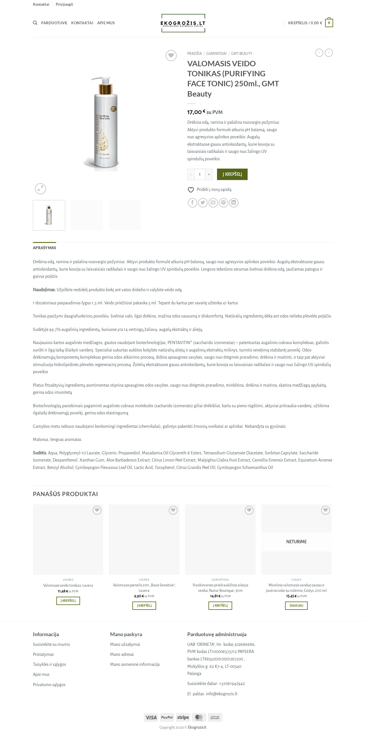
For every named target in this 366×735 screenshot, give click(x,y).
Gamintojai (216, 54)
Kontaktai (41, 4)
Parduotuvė (54, 23)
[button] (64, 4)
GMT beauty (241, 54)
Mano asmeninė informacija (135, 664)
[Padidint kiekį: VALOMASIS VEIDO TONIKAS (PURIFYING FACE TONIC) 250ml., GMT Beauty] (209, 174)
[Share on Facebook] (192, 202)
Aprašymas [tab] (44, 247)
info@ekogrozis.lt (221, 694)
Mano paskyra (126, 634)
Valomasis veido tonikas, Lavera (68, 585)
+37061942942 (232, 683)
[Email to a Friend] (213, 202)
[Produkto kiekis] (200, 174)
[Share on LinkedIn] (233, 202)
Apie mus (106, 23)
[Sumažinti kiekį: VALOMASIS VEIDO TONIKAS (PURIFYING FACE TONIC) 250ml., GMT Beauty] (190, 174)
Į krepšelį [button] (68, 600)
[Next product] (319, 53)
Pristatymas (43, 654)
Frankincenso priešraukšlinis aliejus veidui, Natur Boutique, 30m (220, 588)
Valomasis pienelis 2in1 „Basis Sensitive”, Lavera (144, 588)
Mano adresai (122, 654)
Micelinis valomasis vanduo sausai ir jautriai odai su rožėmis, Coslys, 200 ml (296, 588)
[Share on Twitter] (203, 202)
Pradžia (194, 54)
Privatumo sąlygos (49, 684)
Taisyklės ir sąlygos (49, 664)
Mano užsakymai (125, 644)
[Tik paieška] (35, 22)
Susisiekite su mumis (51, 644)
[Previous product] (329, 53)
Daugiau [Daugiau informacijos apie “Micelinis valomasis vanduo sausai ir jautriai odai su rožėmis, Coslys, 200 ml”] (296, 605)
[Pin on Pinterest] (223, 202)
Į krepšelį (232, 174)
